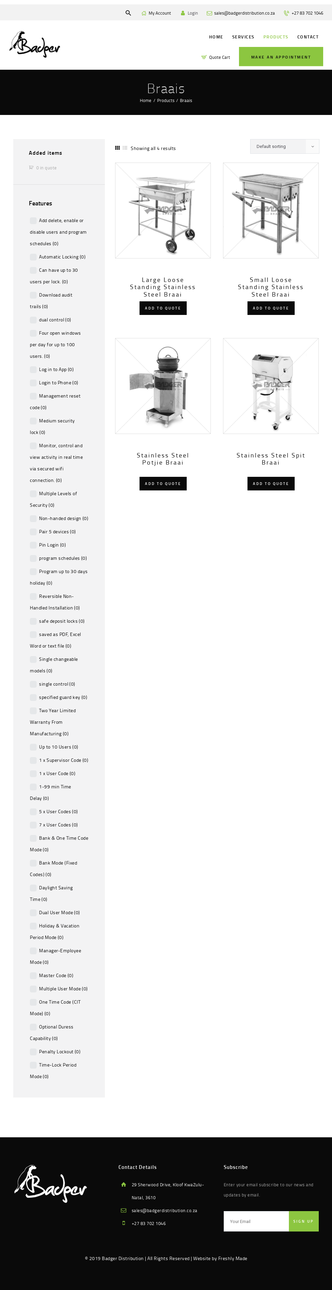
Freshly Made (232, 1258)
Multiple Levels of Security (53, 499)
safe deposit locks (62, 621)
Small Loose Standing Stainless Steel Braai (271, 287)
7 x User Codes (58, 824)
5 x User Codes (58, 811)
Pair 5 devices (57, 531)
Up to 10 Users (58, 746)
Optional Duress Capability (52, 1032)
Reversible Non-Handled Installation (55, 602)
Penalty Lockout (59, 1051)
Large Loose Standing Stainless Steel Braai (163, 287)
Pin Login (52, 544)
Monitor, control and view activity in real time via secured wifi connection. (56, 462)
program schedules (63, 558)
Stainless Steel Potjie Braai (163, 459)
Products (165, 100)
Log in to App (56, 369)
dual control (55, 319)
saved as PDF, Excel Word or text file (55, 640)
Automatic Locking (62, 256)
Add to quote (163, 308)
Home (145, 100)
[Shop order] (285, 146)
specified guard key (63, 697)
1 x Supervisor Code (63, 760)
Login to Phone (58, 382)
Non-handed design (63, 518)
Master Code (56, 975)
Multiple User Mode (63, 988)
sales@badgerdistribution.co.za (165, 1210)
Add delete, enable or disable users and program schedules (58, 232)
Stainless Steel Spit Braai (271, 459)
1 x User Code (57, 773)
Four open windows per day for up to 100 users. (55, 344)
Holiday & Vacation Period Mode (54, 931)
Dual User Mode (59, 912)
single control (57, 684)
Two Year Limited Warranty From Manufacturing (53, 722)
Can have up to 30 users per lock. (54, 276)
